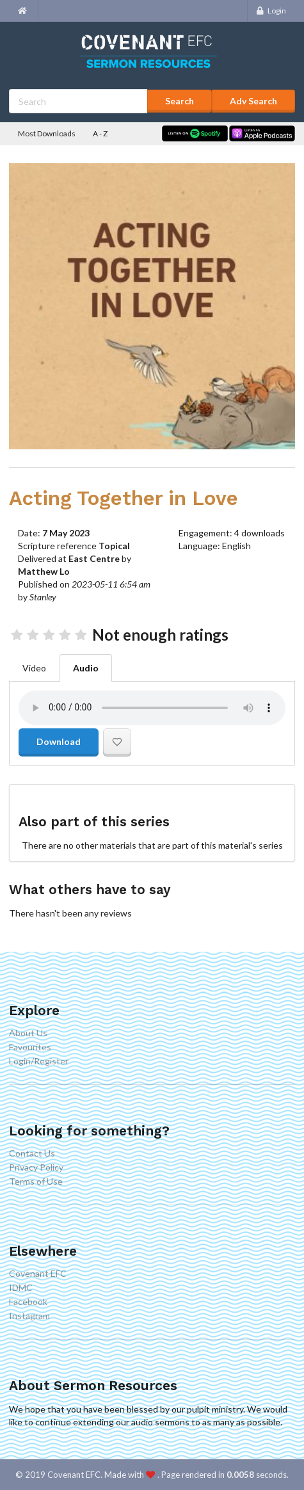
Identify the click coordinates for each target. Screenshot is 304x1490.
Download (58, 741)
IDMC (21, 1287)
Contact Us (32, 1153)
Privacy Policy (36, 1167)
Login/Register (38, 1060)
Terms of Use (36, 1181)
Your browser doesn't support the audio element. (152, 708)
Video (34, 667)
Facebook (28, 1301)
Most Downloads (47, 133)
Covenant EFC (38, 1274)
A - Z (100, 133)
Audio (86, 667)
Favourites (30, 1046)
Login (271, 10)
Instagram (29, 1315)
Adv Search (253, 100)
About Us (28, 1033)
